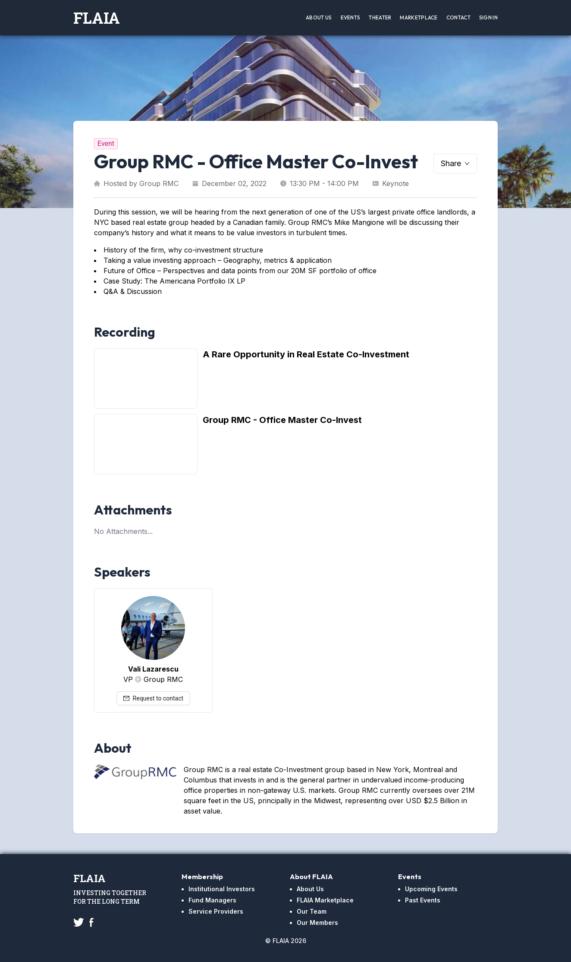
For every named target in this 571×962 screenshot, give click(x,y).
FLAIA (96, 17)
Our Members (317, 922)
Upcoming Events (431, 889)
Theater (380, 17)
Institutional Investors (221, 889)
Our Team (311, 911)
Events (351, 17)
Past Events (422, 900)
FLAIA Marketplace (325, 900)
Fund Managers (212, 900)
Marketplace (418, 17)
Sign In (488, 17)
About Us (319, 17)
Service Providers (215, 911)
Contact (458, 17)
